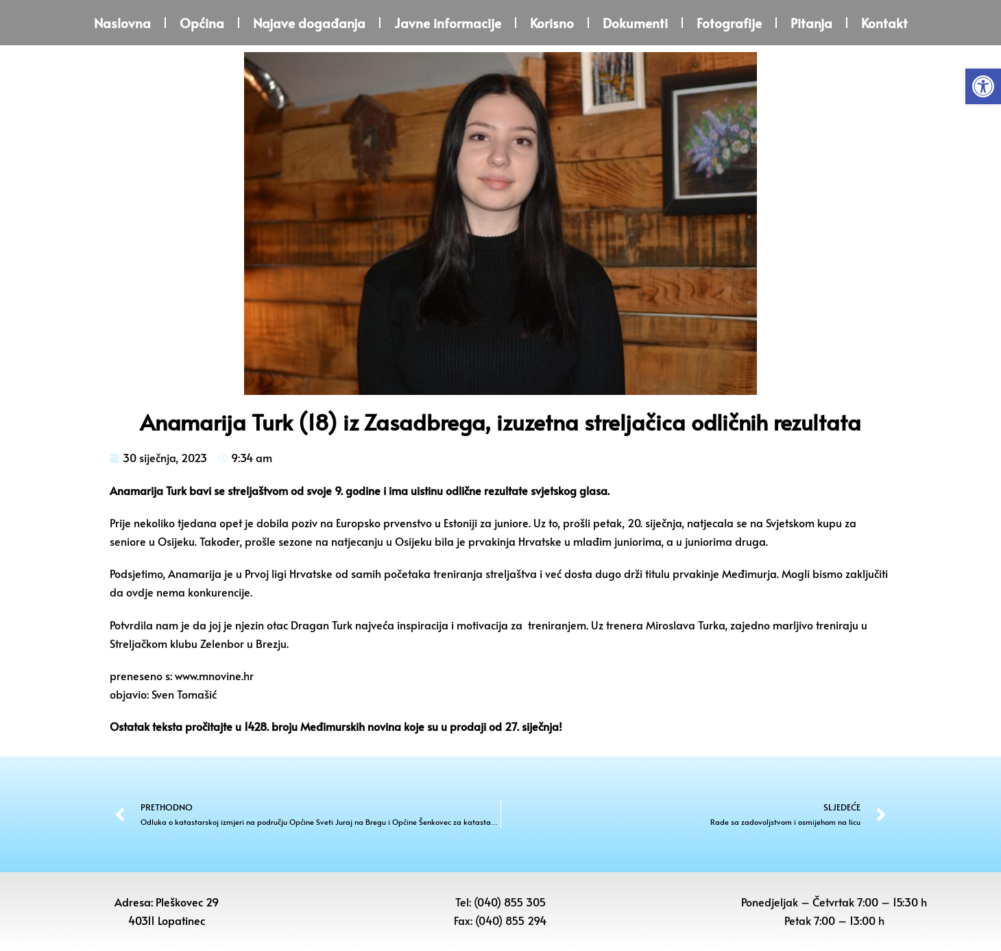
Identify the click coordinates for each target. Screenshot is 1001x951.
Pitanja (811, 23)
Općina (202, 23)
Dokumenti (635, 23)
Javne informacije (447, 23)
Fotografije (729, 23)
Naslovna (122, 23)
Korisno (552, 23)
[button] (983, 86)
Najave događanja (309, 23)
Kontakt (884, 23)
